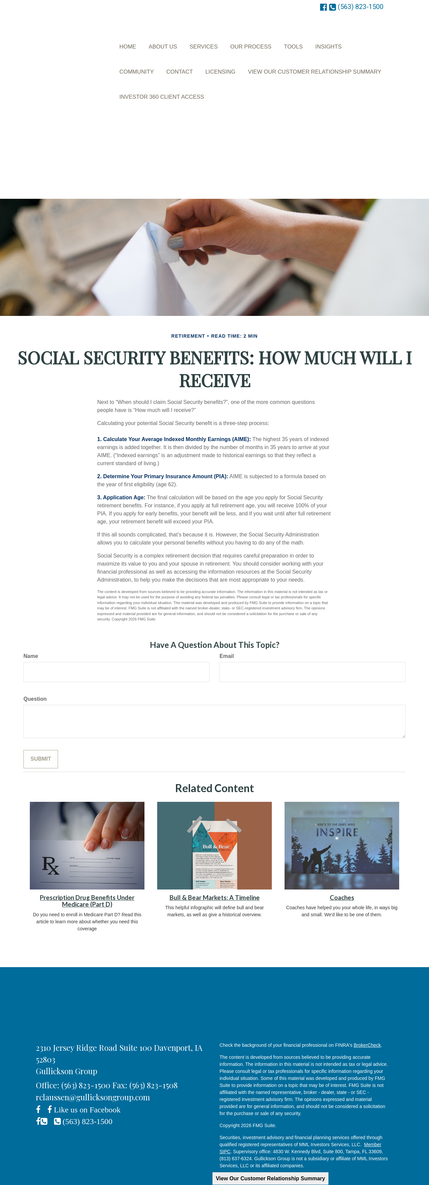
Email (227, 634)
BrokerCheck (367, 1023)
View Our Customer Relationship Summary (270, 1178)
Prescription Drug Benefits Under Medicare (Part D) (87, 879)
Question (35, 677)
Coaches (342, 875)
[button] (162, 41)
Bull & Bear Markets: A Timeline (215, 875)
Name (30, 634)
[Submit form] (40, 737)
